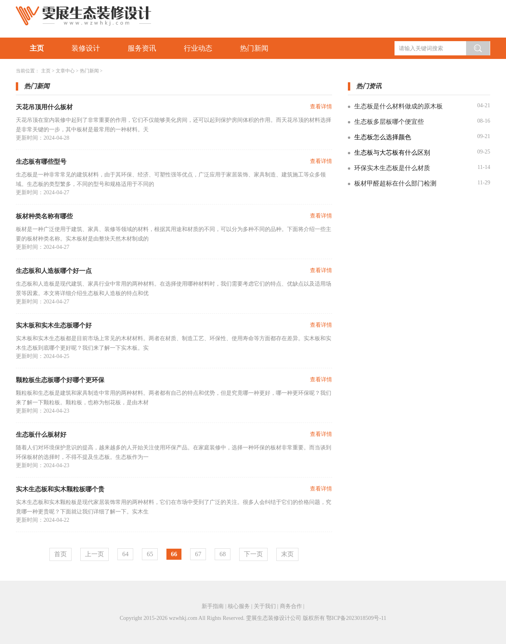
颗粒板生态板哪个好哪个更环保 (60, 380)
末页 (287, 554)
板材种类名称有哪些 (44, 216)
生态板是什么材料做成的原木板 (398, 106)
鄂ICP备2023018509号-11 (356, 618)
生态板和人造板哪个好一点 (54, 270)
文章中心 (65, 71)
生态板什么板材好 (41, 434)
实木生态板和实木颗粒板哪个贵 (60, 489)
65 (150, 554)
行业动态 (198, 48)
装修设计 (86, 48)
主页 (37, 48)
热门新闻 (254, 48)
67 (198, 554)
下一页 (253, 554)
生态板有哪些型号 (41, 161)
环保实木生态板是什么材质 (392, 168)
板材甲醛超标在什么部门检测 (395, 183)
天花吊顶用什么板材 (44, 107)
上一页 (94, 554)
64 (125, 554)
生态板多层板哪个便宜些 (389, 121)
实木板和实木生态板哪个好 (54, 325)
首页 (60, 554)
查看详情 (321, 107)
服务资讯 (142, 48)
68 (222, 554)
